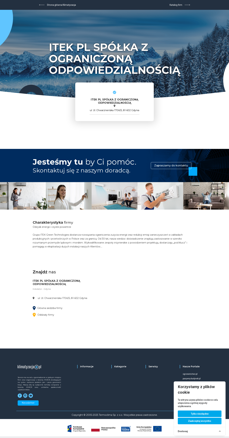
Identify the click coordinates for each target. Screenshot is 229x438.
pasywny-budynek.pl (192, 378)
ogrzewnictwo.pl (190, 374)
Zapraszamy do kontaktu (171, 165)
